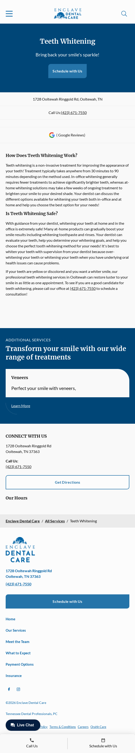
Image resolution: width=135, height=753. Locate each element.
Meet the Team (17, 641)
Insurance (14, 675)
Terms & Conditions (62, 727)
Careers (83, 727)
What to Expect (18, 653)
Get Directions (67, 482)
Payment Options (20, 664)
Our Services (16, 630)
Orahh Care (98, 727)
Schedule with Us (67, 71)
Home (10, 619)
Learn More (20, 405)
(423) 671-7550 (74, 112)
